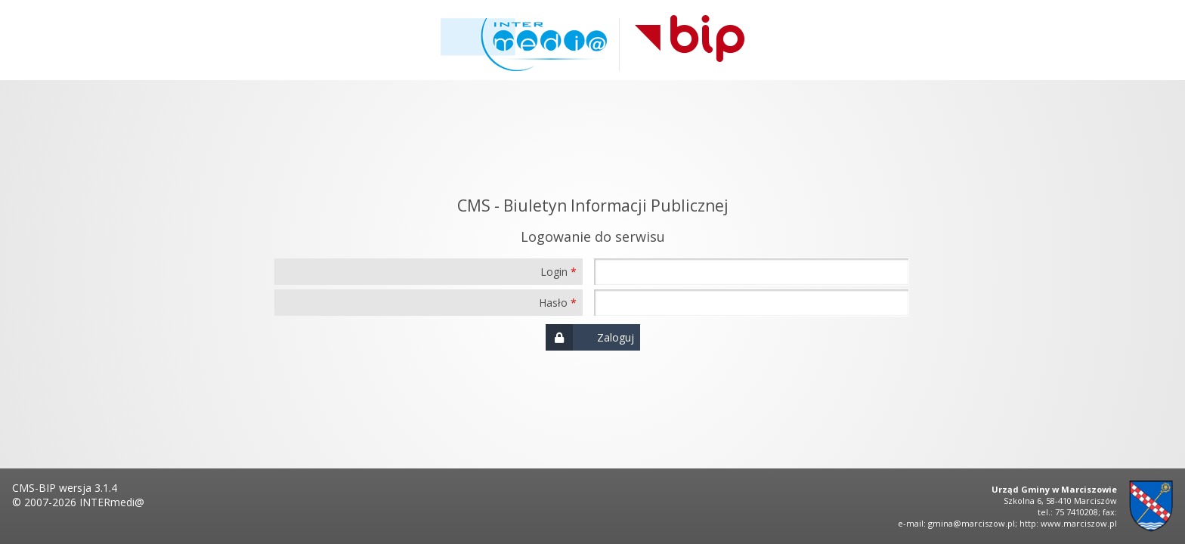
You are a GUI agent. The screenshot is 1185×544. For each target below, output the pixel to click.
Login (554, 271)
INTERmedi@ (111, 502)
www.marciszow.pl (1079, 523)
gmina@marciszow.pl (971, 523)
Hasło (553, 302)
